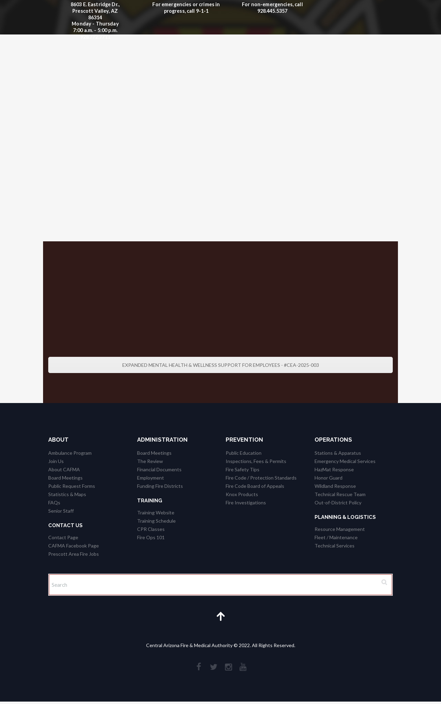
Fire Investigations (246, 502)
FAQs (54, 502)
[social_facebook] (198, 668)
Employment (150, 478)
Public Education (243, 453)
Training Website (155, 512)
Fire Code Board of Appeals (255, 486)
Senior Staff (61, 511)
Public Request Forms (71, 486)
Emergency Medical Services (345, 461)
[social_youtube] (243, 668)
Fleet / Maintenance (336, 537)
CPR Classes (151, 529)
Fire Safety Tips (242, 469)
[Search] (220, 585)
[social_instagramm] (228, 668)
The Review (150, 461)
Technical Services (335, 546)
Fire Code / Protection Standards (261, 478)
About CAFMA (64, 469)
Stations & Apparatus (338, 453)
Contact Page (63, 537)
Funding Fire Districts (160, 486)
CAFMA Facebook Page (73, 546)
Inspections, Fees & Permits (256, 461)
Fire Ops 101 (151, 537)
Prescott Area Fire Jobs (73, 554)
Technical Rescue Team (340, 494)
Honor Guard (328, 478)
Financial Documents (159, 469)
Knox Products (242, 494)
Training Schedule (156, 521)
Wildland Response (335, 486)
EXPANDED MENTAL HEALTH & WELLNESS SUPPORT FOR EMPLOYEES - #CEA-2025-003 (220, 365)
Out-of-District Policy (338, 502)
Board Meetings (65, 478)
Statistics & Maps (67, 494)
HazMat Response (334, 469)
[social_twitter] (213, 668)
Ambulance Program (70, 453)
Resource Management (340, 529)
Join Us (56, 461)
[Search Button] (384, 583)
